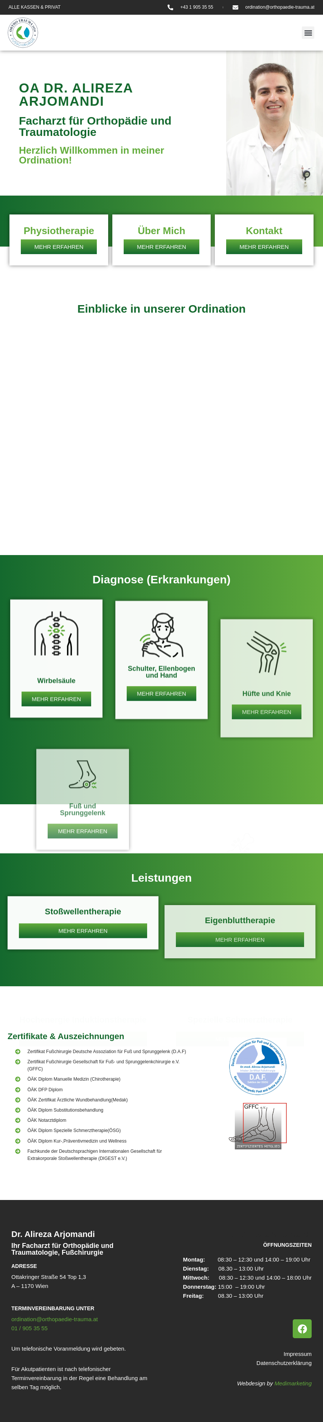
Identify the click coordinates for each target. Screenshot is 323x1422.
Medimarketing (293, 1383)
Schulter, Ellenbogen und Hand (161, 775)
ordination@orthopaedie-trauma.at (54, 1319)
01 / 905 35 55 (29, 1328)
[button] (308, 32)
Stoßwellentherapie (83, 955)
